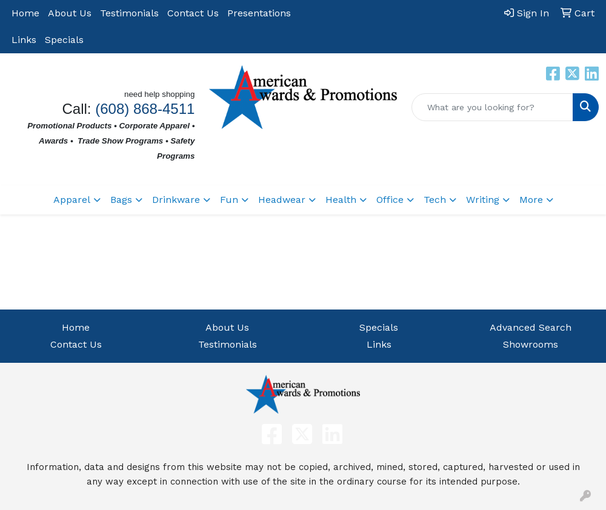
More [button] (531, 199)
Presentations (259, 13)
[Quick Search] (492, 107)
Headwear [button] (281, 199)
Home (25, 13)
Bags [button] (121, 199)
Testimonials (129, 13)
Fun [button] (229, 199)
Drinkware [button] (176, 199)
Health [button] (340, 199)
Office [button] (390, 199)
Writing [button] (482, 199)
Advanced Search (530, 327)
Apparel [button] (71, 199)
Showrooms (530, 344)
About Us (70, 13)
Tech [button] (435, 199)
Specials (64, 39)
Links (24, 39)
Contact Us (193, 13)
